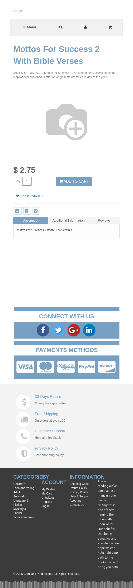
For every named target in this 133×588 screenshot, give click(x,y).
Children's (19, 484)
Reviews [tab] (104, 220)
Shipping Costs (79, 484)
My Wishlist (48, 489)
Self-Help (19, 496)
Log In (45, 506)
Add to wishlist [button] (30, 195)
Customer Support (50, 431)
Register (46, 501)
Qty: (18, 181)
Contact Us (77, 504)
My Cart (46, 493)
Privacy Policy (46, 448)
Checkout (47, 497)
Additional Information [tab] (68, 220)
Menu (29, 27)
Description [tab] (31, 220)
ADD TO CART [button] (74, 181)
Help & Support (79, 496)
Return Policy (78, 488)
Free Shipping (46, 414)
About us (75, 500)
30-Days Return (48, 397)
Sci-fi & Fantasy (23, 517)
